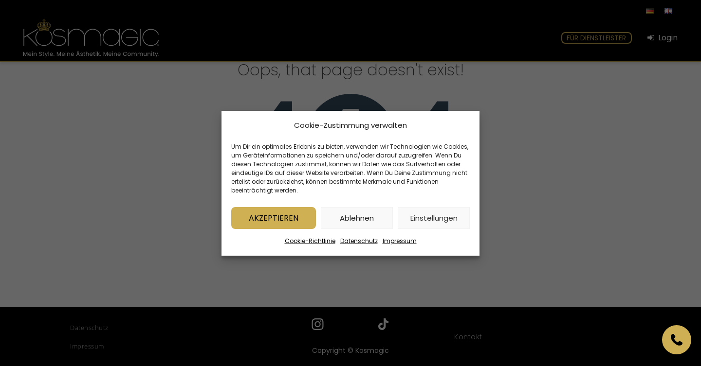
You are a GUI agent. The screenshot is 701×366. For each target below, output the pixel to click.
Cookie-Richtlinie (310, 243)
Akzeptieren (273, 220)
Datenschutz (359, 243)
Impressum (400, 243)
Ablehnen (357, 220)
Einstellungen (434, 220)
